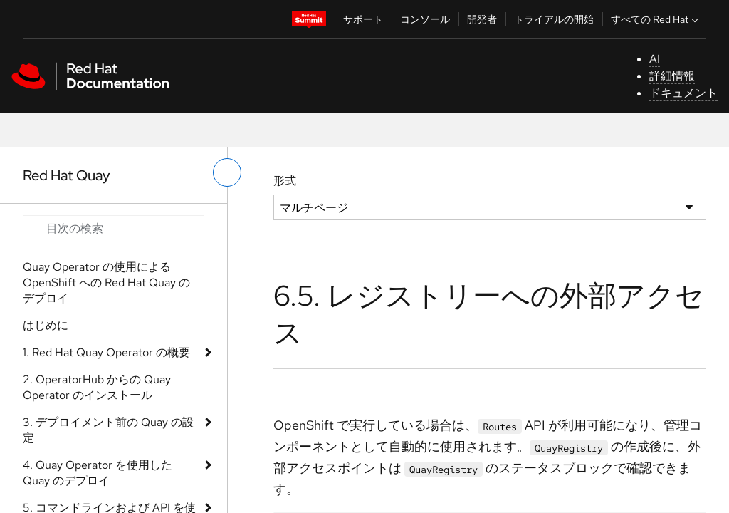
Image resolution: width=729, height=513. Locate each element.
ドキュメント (683, 93)
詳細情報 (672, 75)
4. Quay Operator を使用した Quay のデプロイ (97, 472)
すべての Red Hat (656, 19)
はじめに (45, 325)
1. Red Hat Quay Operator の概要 (106, 352)
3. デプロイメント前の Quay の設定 (108, 430)
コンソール (425, 19)
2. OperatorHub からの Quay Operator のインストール (97, 387)
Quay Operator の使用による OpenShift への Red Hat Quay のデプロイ (106, 282)
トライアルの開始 (554, 19)
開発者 (482, 19)
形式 (284, 180)
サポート (363, 19)
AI (654, 58)
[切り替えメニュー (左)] (227, 172)
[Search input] (113, 228)
